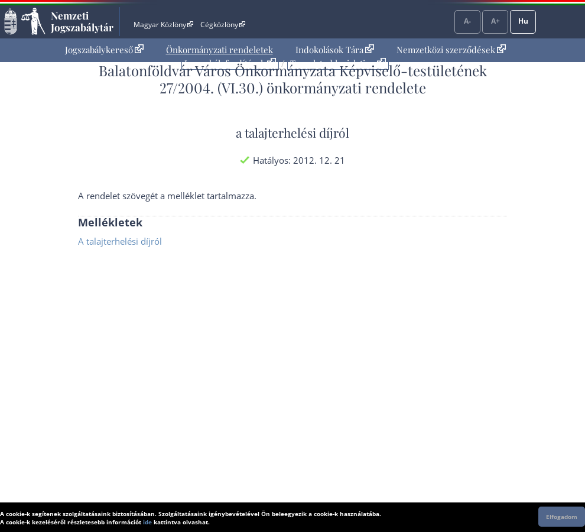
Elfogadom (561, 516)
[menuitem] (104, 50)
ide (147, 522)
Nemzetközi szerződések (451, 50)
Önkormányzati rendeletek (219, 50)
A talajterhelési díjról (120, 241)
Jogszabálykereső (104, 50)
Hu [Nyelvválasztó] (523, 21)
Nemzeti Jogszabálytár (82, 21)
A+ (495, 21)
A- (467, 21)
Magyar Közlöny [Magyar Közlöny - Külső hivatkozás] (163, 25)
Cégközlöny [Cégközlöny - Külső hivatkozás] (222, 25)
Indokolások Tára (334, 50)
